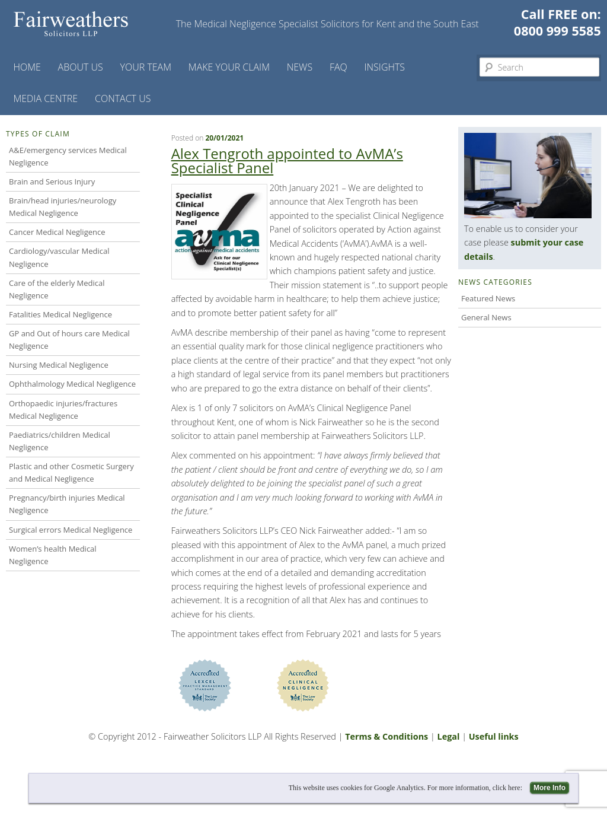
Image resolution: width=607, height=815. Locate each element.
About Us (80, 67)
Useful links (494, 736)
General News (486, 317)
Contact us (123, 98)
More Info (549, 788)
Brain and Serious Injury (52, 181)
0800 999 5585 (557, 30)
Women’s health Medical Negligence (53, 554)
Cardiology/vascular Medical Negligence (59, 257)
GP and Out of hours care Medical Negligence (69, 339)
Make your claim (229, 67)
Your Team (146, 67)
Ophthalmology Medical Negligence (72, 383)
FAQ (338, 67)
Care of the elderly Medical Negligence (57, 289)
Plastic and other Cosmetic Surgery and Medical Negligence (71, 472)
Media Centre (45, 98)
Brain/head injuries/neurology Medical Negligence (62, 206)
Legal (448, 736)
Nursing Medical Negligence (58, 364)
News (299, 67)
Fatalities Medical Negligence (60, 314)
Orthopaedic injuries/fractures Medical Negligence (63, 409)
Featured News (488, 298)
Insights (385, 67)
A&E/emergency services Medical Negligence (68, 156)
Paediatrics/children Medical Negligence (59, 441)
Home (26, 67)
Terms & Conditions (386, 736)
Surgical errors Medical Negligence (70, 529)
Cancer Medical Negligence (57, 232)
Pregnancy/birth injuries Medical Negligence (67, 503)
